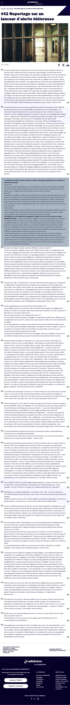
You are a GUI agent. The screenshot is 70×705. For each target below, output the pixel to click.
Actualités (39, 681)
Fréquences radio (61, 677)
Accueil (3, 8)
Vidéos (38, 685)
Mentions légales (61, 679)
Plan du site (40, 687)
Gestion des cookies (62, 681)
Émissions (39, 683)
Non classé (9, 8)
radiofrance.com (61, 675)
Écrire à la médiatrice (43, 675)
